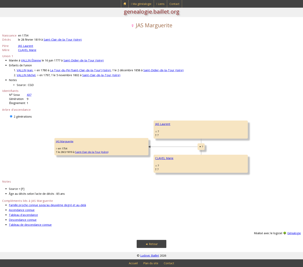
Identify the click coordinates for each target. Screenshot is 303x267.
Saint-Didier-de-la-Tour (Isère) (83, 60)
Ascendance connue (22, 210)
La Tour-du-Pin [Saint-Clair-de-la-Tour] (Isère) (80, 70)
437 (29, 95)
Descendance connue (23, 220)
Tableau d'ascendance (23, 215)
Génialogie (294, 233)
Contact (174, 4)
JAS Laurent (25, 46)
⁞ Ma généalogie (141, 4)
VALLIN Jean (25, 70)
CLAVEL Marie (27, 50)
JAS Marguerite (64, 141)
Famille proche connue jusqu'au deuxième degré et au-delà (47, 205)
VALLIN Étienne (31, 60)
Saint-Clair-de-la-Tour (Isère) (63, 39)
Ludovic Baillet (149, 255)
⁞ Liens (160, 4)
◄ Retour (151, 244)
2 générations (23, 116)
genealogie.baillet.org (151, 11)
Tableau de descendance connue (30, 225)
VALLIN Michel (26, 75)
